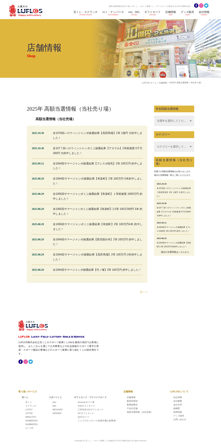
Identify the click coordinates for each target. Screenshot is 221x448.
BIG (54, 406)
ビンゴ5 (29, 428)
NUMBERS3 (31, 424)
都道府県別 (132, 401)
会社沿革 (177, 405)
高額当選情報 (140, 412)
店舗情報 (171, 13)
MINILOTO (30, 417)
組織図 (176, 408)
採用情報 (177, 412)
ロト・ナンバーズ (114, 13)
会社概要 (177, 401)
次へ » (143, 291)
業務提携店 (132, 405)
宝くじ (25, 397)
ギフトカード (153, 13)
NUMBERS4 (31, 421)
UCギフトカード (86, 413)
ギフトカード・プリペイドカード (90, 397)
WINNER (57, 413)
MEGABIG (58, 409)
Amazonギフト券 (86, 402)
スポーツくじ (55, 397)
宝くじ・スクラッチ (88, 13)
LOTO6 (28, 413)
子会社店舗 (132, 408)
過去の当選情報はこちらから (175, 252)
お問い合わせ (179, 419)
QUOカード (83, 417)
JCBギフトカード (86, 406)
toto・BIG (135, 13)
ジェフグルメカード (97, 421)
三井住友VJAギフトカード (90, 409)
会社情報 (204, 13)
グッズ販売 (188, 13)
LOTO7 (28, 409)
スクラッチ (30, 406)
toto (54, 402)
